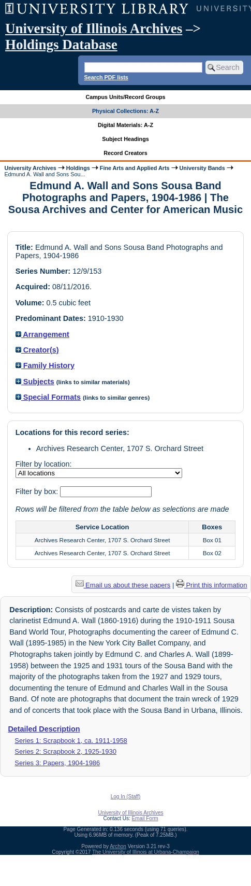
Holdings (78, 168)
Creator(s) (37, 350)
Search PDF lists (106, 77)
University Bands (202, 168)
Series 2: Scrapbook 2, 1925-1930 (65, 751)
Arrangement (42, 334)
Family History (45, 365)
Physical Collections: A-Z (125, 111)
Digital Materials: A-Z (125, 125)
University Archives (30, 168)
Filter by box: (38, 491)
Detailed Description (44, 729)
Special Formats (48, 397)
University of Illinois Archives (93, 28)
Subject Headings (125, 139)
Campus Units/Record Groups (125, 97)
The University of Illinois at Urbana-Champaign (145, 852)
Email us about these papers (123, 585)
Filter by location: (44, 464)
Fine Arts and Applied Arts (135, 168)
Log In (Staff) (126, 796)
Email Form (144, 818)
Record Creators (125, 153)
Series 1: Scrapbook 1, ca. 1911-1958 (70, 740)
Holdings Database (61, 44)
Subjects (35, 381)
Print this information (211, 585)
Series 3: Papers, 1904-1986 (57, 763)
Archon (118, 846)
